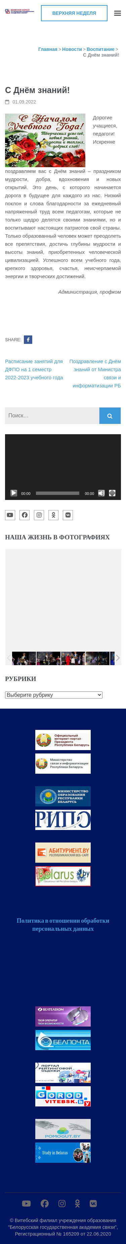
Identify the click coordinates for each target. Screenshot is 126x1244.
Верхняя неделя (74, 13)
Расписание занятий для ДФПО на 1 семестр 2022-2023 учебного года (34, 369)
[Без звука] (101, 493)
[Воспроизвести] (13, 493)
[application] (63, 467)
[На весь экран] (112, 493)
